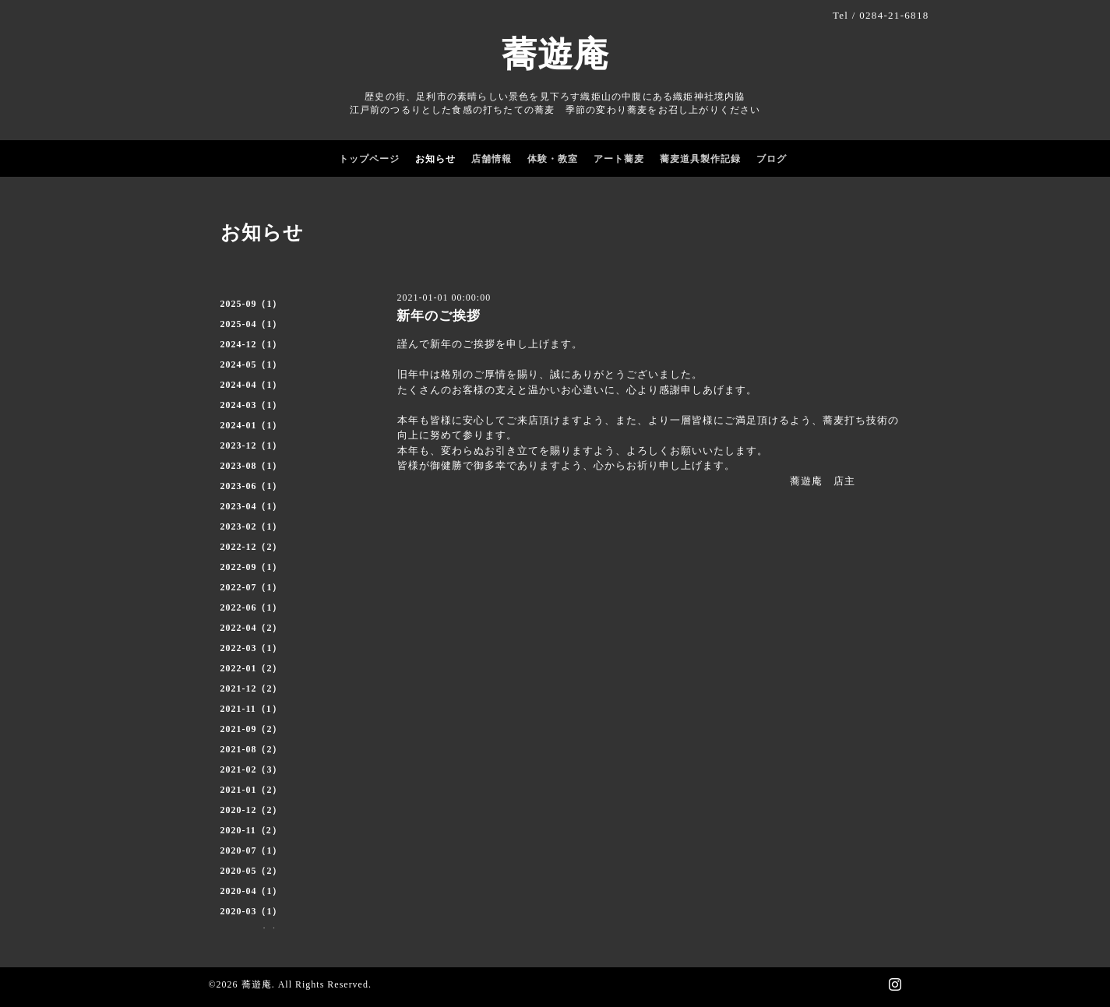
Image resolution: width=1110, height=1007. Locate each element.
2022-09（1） (251, 567)
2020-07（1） (251, 850)
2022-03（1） (251, 648)
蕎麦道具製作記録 (700, 158)
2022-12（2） (251, 546)
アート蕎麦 (619, 158)
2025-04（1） (251, 324)
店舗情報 (491, 158)
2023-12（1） (251, 445)
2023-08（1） (251, 465)
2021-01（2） (251, 789)
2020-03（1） (251, 911)
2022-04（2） (251, 627)
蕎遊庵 (555, 54)
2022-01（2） (251, 668)
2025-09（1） (251, 303)
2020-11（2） (251, 830)
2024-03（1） (251, 405)
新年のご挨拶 (438, 315)
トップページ (369, 158)
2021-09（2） (251, 729)
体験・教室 (552, 158)
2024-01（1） (251, 425)
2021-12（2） (251, 688)
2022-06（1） (251, 607)
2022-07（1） (251, 587)
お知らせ (435, 158)
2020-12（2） (251, 810)
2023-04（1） (251, 506)
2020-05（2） (251, 870)
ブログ (771, 158)
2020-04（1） (251, 891)
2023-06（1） (251, 486)
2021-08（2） (251, 749)
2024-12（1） (251, 344)
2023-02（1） (251, 526)
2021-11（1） (251, 708)
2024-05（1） (251, 364)
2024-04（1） (251, 384)
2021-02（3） (251, 769)
